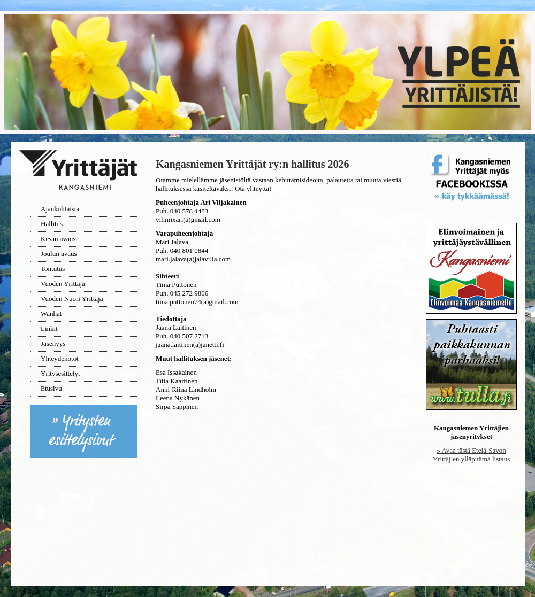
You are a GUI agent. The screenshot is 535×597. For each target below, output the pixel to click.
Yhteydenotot (60, 358)
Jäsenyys (53, 343)
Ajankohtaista (60, 209)
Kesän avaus (58, 239)
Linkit (49, 328)
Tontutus (53, 269)
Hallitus (52, 224)
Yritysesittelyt (60, 373)
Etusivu (51, 388)
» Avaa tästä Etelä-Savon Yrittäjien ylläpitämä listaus (471, 454)
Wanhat (51, 313)
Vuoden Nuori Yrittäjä (72, 298)
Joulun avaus (59, 254)
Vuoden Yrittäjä (63, 284)
